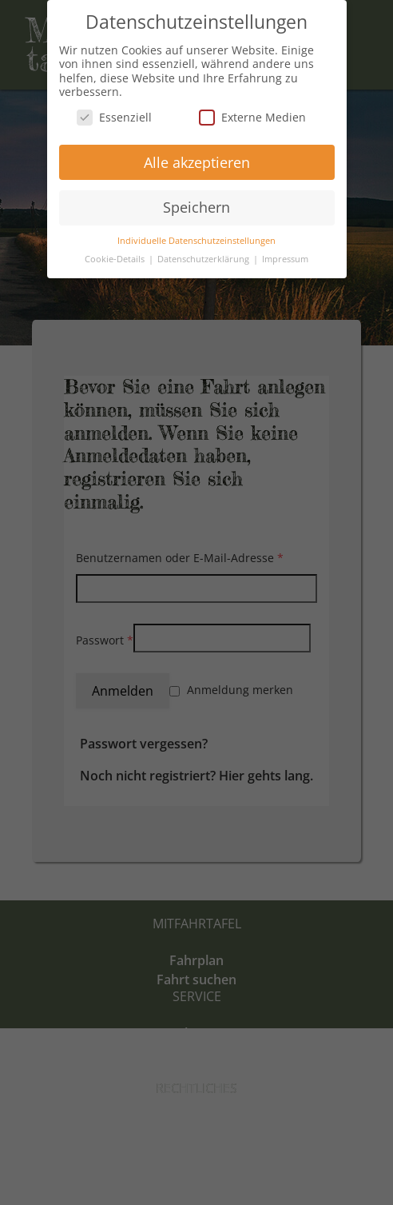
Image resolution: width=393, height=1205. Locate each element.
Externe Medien (252, 117)
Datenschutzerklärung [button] (204, 259)
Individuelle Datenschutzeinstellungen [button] (196, 240)
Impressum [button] (285, 259)
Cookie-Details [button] (116, 259)
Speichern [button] (196, 207)
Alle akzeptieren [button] (197, 162)
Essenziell (114, 117)
